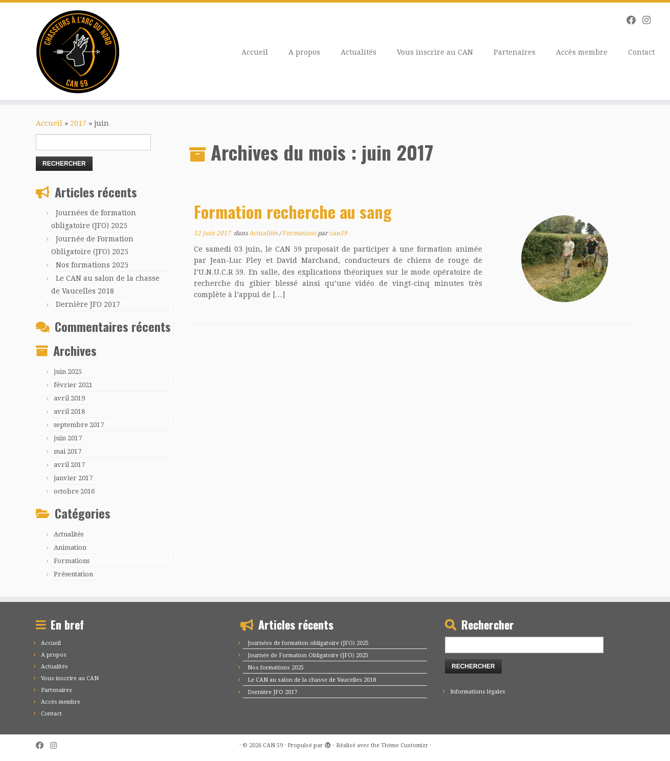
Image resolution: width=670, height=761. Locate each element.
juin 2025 (68, 371)
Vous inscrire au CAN (435, 52)
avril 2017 (69, 464)
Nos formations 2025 (92, 265)
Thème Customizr (404, 745)
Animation (70, 547)
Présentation (73, 574)
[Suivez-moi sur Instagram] (649, 20)
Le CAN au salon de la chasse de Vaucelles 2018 (312, 680)
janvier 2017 (73, 478)
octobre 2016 (74, 491)
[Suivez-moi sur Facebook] (634, 20)
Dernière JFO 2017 (88, 304)
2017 (78, 123)
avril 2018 (69, 411)
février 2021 (73, 385)
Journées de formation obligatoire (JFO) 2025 (308, 643)
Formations (72, 561)
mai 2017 (67, 451)
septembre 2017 (79, 425)
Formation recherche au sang (293, 211)
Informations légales (477, 691)
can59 (338, 233)
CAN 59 (273, 745)
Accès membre (582, 52)
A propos (304, 52)
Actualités (358, 52)
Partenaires (514, 52)
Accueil (254, 52)
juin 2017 (68, 438)
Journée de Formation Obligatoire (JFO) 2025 (308, 655)
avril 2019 (69, 398)
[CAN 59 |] (77, 51)
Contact (641, 52)
